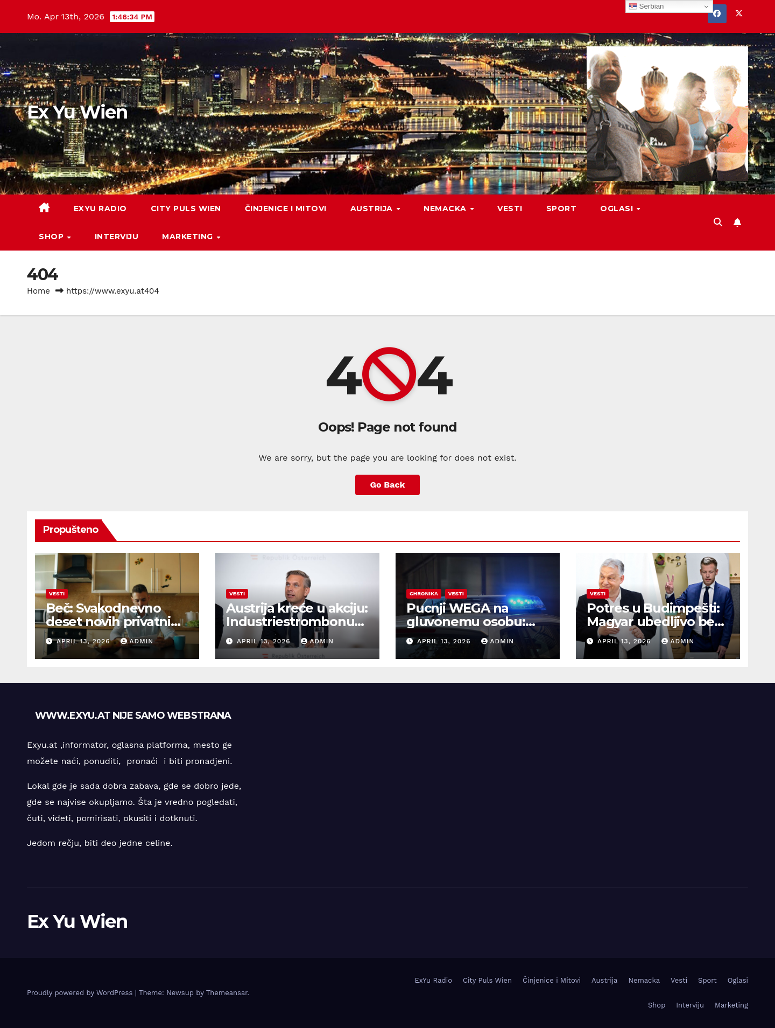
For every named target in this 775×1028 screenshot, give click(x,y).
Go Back (387, 485)
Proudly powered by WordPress (81, 993)
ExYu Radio (100, 208)
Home (38, 291)
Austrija (373, 208)
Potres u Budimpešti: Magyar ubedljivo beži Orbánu (655, 621)
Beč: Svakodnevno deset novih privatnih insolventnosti (112, 621)
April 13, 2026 (85, 641)
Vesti (510, 208)
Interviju (117, 236)
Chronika (424, 593)
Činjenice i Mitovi (286, 208)
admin (137, 641)
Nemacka (446, 208)
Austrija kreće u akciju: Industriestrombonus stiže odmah (297, 621)
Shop (52, 236)
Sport (561, 208)
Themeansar (227, 993)
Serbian (646, 6)
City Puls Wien (186, 208)
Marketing (188, 236)
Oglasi (618, 208)
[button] (718, 222)
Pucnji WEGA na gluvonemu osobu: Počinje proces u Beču (476, 621)
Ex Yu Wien (77, 112)
